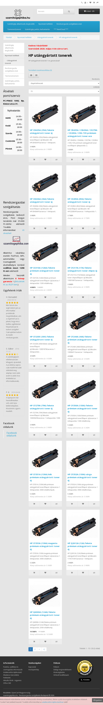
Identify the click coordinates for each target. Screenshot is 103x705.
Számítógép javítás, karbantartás (37, 29)
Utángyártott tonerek (45, 37)
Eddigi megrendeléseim (62, 669)
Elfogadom (97, 700)
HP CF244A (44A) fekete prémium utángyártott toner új (82, 339)
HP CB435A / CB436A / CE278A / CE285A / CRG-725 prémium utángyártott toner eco (82, 133)
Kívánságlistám (59, 672)
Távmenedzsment (14, 29)
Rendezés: (96, 79)
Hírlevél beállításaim (61, 675)
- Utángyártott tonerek (11, 61)
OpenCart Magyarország (20, 693)
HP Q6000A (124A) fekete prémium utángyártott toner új (45, 615)
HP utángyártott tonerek (68, 37)
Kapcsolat (32, 667)
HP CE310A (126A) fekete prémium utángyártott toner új (45, 270)
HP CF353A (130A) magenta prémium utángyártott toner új (45, 546)
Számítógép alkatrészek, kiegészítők (20, 24)
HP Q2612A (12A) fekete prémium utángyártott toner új (82, 546)
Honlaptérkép (33, 669)
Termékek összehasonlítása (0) (40, 70)
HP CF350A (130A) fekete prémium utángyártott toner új (82, 408)
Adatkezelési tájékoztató (12, 672)
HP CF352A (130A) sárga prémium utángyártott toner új (82, 477)
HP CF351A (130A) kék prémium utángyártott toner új (45, 477)
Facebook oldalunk (12, 434)
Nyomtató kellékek (45, 24)
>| (44, 649)
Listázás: (96, 87)
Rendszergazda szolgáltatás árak (69, 24)
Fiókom (56, 667)
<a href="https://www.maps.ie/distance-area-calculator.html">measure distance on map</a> (20, 176)
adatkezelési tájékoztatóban (53, 702)
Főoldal (9, 37)
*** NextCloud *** (61, 29)
